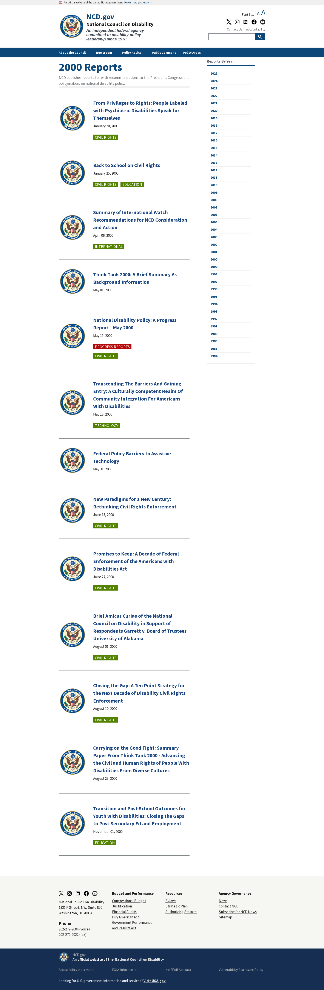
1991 (213, 326)
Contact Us (234, 29)
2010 (213, 185)
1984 (213, 356)
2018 (213, 125)
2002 (213, 244)
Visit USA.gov (154, 980)
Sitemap (225, 917)
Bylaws (170, 900)
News (223, 900)
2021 (213, 103)
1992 (213, 319)
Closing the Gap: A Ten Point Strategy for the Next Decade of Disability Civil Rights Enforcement (139, 693)
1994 (213, 304)
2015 (213, 148)
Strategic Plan (176, 906)
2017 (213, 133)
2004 (213, 229)
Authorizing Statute (181, 911)
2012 (213, 170)
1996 (213, 289)
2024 (213, 81)
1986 (213, 348)
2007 (213, 207)
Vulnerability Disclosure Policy (241, 969)
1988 (213, 341)
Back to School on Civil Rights (126, 165)
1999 (213, 266)
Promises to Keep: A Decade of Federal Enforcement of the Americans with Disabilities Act (136, 561)
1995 (213, 296)
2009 (213, 192)
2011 (213, 177)
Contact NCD (229, 906)
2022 (213, 96)
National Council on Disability (139, 959)
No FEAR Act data (178, 969)
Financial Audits (124, 911)
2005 (213, 222)
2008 (213, 200)
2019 (213, 118)
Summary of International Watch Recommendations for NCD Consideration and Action (140, 219)
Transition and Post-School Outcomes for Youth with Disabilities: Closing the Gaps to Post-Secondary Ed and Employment (139, 816)
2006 (213, 214)
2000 (213, 259)
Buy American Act (125, 917)
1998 (213, 274)
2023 (213, 88)
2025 (213, 73)
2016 (213, 140)
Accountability (255, 29)
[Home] (110, 27)
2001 (213, 252)
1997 (213, 281)
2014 (213, 155)
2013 (213, 162)
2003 (213, 237)
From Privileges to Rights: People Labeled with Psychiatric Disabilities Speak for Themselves (140, 110)
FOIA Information (125, 969)
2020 (213, 110)
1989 (213, 334)
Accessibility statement (76, 969)
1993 (213, 311)
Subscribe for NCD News (238, 911)
